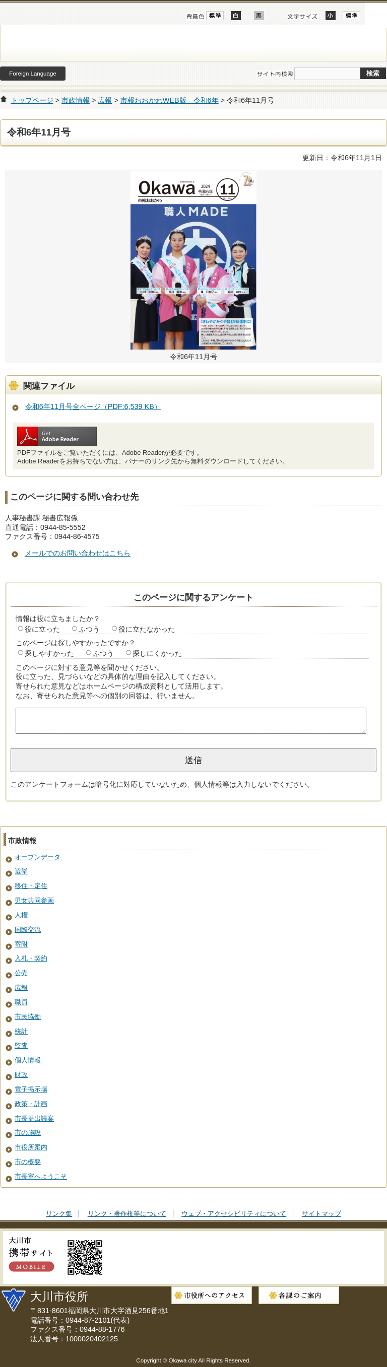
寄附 (21, 944)
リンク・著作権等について (127, 1213)
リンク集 (59, 1213)
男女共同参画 (34, 900)
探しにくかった (157, 653)
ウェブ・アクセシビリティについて (233, 1213)
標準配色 (215, 16)
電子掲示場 (31, 1089)
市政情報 (75, 100)
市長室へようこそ (41, 1176)
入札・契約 (31, 958)
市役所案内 (31, 1147)
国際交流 (28, 929)
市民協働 (28, 1016)
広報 (105, 100)
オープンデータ (37, 857)
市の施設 (28, 1132)
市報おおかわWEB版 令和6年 (169, 100)
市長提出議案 (34, 1118)
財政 (21, 1074)
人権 (21, 915)
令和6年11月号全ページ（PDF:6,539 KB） (93, 406)
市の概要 (28, 1162)
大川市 (193, 43)
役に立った (42, 629)
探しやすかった (49, 653)
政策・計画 (31, 1104)
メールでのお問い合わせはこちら (78, 553)
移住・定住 (31, 886)
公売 (21, 973)
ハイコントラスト (236, 16)
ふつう (89, 629)
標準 (351, 16)
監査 (21, 1045)
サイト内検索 (274, 74)
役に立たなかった (146, 629)
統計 (21, 1031)
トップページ (32, 100)
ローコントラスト (259, 16)
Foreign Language (32, 74)
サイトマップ (321, 1213)
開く (376, 14)
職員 (21, 1002)
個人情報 (28, 1060)
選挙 (21, 871)
